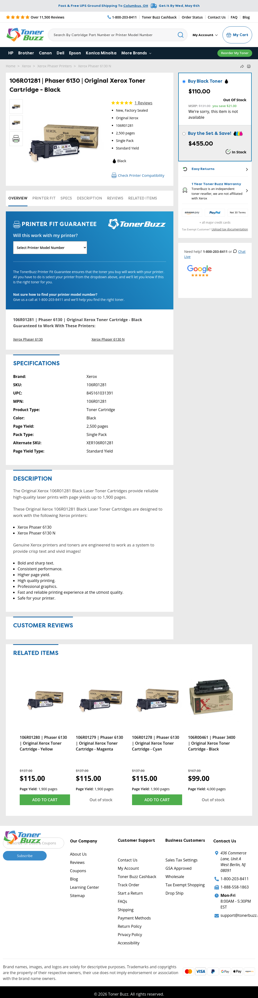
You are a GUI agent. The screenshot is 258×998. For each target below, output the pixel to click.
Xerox (26, 66)
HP (10, 53)
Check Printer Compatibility (137, 175)
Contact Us (217, 17)
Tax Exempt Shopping (185, 885)
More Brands (136, 53)
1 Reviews (143, 103)
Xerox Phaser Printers (54, 66)
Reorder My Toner (235, 53)
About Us (78, 854)
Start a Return (130, 893)
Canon (45, 53)
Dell (60, 53)
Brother (26, 53)
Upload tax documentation (230, 229)
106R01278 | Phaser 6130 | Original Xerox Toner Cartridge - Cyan (155, 743)
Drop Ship (174, 893)
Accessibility (128, 943)
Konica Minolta (101, 53)
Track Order (128, 885)
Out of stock (100, 799)
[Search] (118, 34)
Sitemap (77, 895)
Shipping (125, 909)
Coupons (78, 870)
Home (11, 66)
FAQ (234, 17)
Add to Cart (44, 799)
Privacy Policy (130, 934)
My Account (205, 35)
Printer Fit (44, 198)
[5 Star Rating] (35, 17)
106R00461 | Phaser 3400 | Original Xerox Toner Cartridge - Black (211, 743)
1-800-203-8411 (235, 878)
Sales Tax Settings (181, 860)
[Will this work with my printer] (50, 247)
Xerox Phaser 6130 (28, 339)
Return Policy (130, 926)
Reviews (115, 198)
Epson (75, 53)
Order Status (192, 17)
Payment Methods (134, 918)
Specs (66, 198)
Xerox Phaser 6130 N (94, 66)
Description (89, 198)
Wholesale (174, 876)
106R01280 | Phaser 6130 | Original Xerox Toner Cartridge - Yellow (43, 743)
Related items (142, 198)
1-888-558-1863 (235, 887)
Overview (17, 198)
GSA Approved (178, 868)
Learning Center (84, 887)
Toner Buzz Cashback (159, 17)
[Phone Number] (122, 17)
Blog (246, 17)
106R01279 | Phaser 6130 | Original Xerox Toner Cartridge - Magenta (99, 743)
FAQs (122, 901)
